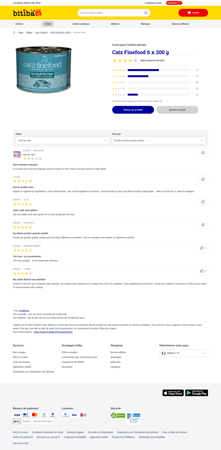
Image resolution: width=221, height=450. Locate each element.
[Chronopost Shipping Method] (65, 415)
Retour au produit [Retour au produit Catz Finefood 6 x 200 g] (132, 110)
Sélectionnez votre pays (174, 345)
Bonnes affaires (118, 352)
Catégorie (115, 367)
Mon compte (19, 352)
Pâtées (29, 32)
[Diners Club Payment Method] (44, 415)
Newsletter (67, 367)
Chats (48, 24)
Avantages (116, 357)
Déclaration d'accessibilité (152, 437)
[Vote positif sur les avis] (203, 152)
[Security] (118, 416)
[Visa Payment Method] (17, 415)
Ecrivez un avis (177, 110)
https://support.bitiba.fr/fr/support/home (53, 332)
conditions (24, 310)
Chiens (19, 24)
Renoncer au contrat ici (48, 437)
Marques (145, 24)
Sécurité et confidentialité (100, 432)
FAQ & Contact (20, 357)
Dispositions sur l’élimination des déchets (33, 371)
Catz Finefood (41, 32)
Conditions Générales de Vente (47, 432)
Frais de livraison (21, 362)
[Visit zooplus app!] (173, 395)
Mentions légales (75, 432)
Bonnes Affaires (180, 24)
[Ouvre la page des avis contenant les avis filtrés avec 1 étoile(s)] (155, 94)
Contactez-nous (153, 3)
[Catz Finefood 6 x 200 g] (43, 70)
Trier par (116, 134)
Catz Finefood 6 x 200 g (60, 32)
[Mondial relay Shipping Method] (83, 415)
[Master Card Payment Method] (35, 415)
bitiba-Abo (116, 362)
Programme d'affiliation (123, 437)
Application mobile (22, 367)
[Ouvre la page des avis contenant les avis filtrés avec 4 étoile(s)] (155, 76)
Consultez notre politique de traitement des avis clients (137, 101)
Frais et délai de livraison (174, 432)
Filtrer (18, 134)
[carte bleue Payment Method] (26, 415)
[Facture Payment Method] (26, 421)
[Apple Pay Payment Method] (17, 422)
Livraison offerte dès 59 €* (27, 3)
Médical (115, 24)
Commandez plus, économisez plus (79, 357)
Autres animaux (80, 24)
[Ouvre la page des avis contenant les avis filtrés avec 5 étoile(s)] (155, 70)
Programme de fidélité (73, 362)
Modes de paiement (23, 437)
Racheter (174, 3)
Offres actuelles (69, 352)
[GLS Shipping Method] (74, 415)
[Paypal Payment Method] (53, 415)
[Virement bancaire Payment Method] (42, 421)
